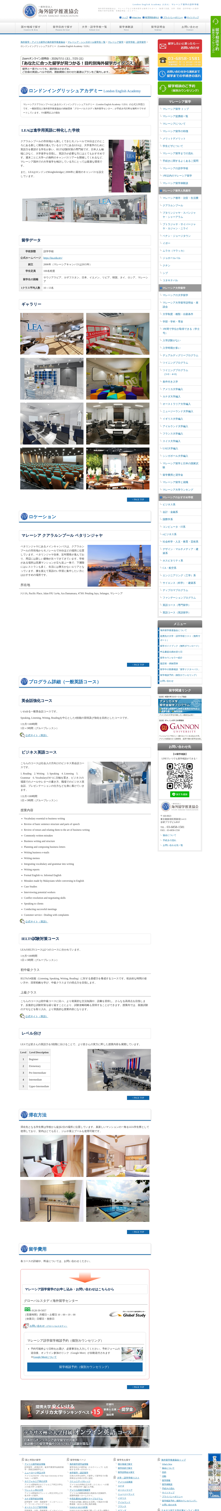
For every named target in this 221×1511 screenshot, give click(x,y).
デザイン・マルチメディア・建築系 (180, 551)
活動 (164, 1476)
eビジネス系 (170, 534)
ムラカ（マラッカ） (174, 250)
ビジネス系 (169, 504)
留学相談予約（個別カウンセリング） (85, 1367)
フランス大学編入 (173, 433)
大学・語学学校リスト (128, 1478)
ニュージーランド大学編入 (178, 411)
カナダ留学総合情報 (34, 1498)
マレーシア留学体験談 (175, 183)
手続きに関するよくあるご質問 (180, 160)
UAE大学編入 (170, 448)
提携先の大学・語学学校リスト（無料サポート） (180, 638)
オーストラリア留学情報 (36, 1507)
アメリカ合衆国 (125, 1482)
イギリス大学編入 (173, 418)
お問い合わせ (190, 28)
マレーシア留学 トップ (176, 109)
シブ (165, 273)
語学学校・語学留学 (136, 42)
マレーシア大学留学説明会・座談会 (180, 304)
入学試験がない (172, 340)
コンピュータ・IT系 (174, 526)
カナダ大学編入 (172, 396)
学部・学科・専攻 (173, 321)
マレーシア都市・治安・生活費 (180, 198)
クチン (166, 265)
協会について (169, 835)
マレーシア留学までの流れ (178, 153)
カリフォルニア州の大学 (36, 1481)
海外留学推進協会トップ (173, 1460)
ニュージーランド (126, 1494)
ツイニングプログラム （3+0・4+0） (175, 372)
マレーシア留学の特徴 (175, 131)
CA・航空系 (169, 568)
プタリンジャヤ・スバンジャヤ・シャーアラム (179, 214)
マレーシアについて (174, 123)
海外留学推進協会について (173, 630)
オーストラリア (125, 1490)
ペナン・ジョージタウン (177, 236)
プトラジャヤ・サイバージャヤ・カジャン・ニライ (179, 226)
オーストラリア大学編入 (177, 404)
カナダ (121, 1486)
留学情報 (166, 1480)
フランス (122, 1506)
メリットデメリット (174, 138)
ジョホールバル (172, 258)
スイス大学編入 (172, 441)
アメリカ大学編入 (173, 389)
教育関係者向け (152, 17)
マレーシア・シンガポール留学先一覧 (86, 42)
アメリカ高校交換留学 (80, 1490)
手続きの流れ (169, 840)
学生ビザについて (173, 146)
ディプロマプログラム (175, 590)
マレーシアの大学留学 (175, 295)
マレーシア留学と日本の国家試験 (180, 465)
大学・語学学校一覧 (94, 28)
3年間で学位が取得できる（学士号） (181, 331)
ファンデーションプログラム (179, 597)
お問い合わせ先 (169, 1505)
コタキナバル (170, 280)
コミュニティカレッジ (80, 1481)
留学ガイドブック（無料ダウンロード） (180, 646)
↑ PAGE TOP (138, 499)
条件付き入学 (170, 381)
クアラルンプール (173, 205)
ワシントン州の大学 (34, 1490)
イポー (166, 243)
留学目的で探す (62, 28)
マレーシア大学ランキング (178, 489)
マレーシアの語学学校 (175, 168)
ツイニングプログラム (175, 362)
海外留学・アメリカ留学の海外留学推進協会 (43, 42)
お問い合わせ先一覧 (173, 845)
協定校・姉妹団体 (169, 663)
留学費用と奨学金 (173, 475)
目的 (164, 1472)
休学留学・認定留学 (79, 1472)
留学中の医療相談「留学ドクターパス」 (180, 669)
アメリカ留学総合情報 (35, 1464)
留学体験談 (126, 28)
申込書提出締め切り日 (171, 652)
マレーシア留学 (115, 42)
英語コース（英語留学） (177, 612)
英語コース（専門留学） (177, 605)
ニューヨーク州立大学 (35, 1472)
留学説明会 (158, 28)
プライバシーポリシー (173, 17)
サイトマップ (193, 17)
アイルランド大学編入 (175, 426)
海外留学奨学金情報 (79, 1464)
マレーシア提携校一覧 (175, 116)
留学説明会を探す (126, 1472)
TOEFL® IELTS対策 (79, 1507)
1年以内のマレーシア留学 (177, 175)
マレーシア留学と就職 (175, 482)
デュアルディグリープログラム (180, 355)
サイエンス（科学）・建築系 (179, 583)
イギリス (122, 1498)
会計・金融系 (170, 512)
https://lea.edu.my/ (52, 258)
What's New (136, 17)
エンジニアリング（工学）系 (179, 575)
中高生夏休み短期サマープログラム (86, 1498)
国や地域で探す (31, 28)
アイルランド (124, 1502)
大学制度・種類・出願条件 (178, 314)
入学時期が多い (172, 348)
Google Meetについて (45, 1357)
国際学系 (168, 519)
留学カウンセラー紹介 (171, 658)
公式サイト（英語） (36, 735)
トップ (125, 17)
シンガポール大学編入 (175, 456)
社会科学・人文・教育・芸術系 (180, 541)
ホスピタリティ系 (173, 560)
